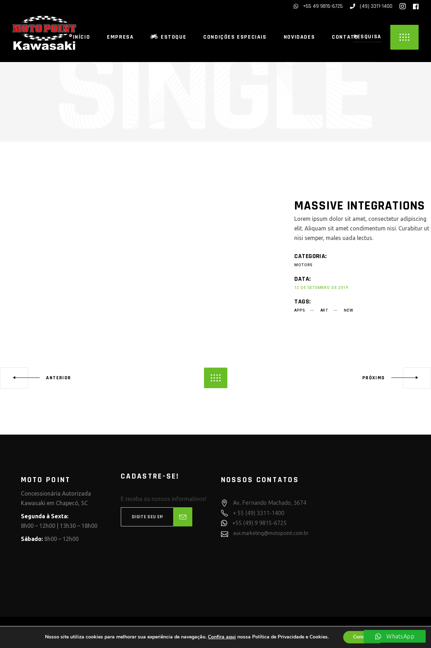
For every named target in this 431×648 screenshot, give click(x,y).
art (324, 310)
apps (299, 310)
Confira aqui (221, 637)
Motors (303, 265)
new (348, 310)
